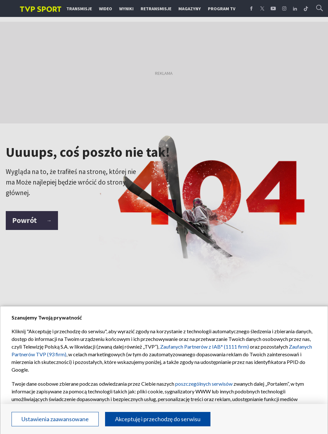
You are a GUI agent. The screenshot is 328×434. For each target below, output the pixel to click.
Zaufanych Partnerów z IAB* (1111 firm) (204, 346)
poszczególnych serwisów (204, 384)
